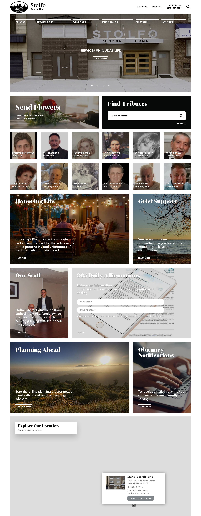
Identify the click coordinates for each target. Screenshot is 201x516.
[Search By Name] (143, 115)
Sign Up (80, 332)
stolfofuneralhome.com (138, 494)
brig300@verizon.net (137, 491)
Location (157, 7)
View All (181, 123)
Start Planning (23, 406)
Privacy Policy (132, 316)
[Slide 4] (109, 85)
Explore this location (140, 498)
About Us (142, 7)
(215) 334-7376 (174, 8)
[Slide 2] (97, 85)
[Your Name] (120, 302)
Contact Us (175, 6)
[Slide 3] (103, 85)
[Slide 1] (92, 85)
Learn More (100, 59)
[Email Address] (120, 310)
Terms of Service (150, 316)
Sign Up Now (144, 406)
